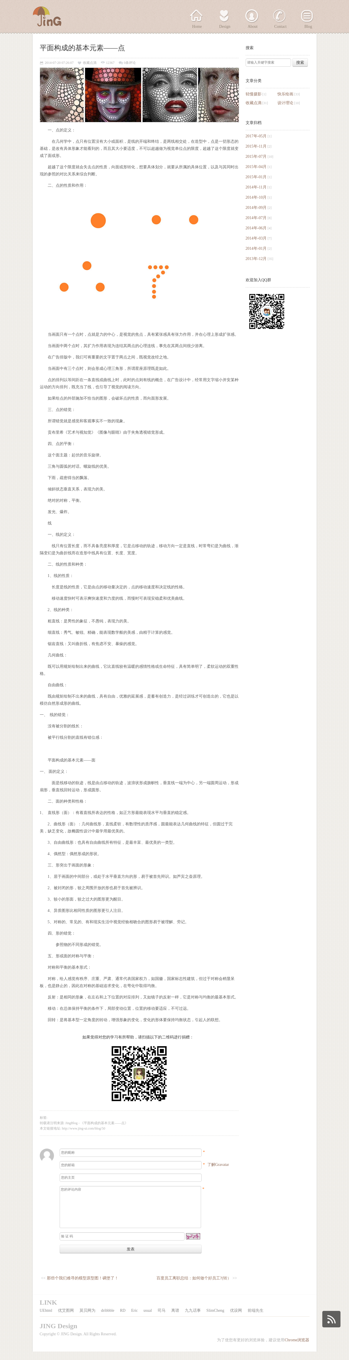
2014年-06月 (256, 228)
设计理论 (285, 103)
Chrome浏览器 (297, 1348)
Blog (308, 26)
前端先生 (256, 1319)
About (253, 26)
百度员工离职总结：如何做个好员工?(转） (193, 1287)
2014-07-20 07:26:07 (59, 63)
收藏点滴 (254, 103)
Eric (134, 1319)
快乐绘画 (285, 94)
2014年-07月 (256, 218)
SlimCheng (215, 1319)
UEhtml (46, 1319)
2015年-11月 (256, 146)
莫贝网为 (87, 1319)
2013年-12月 (256, 259)
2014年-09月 (256, 207)
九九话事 (193, 1319)
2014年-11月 (256, 187)
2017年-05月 (256, 136)
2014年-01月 (256, 248)
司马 (162, 1319)
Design (225, 26)
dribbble (107, 1319)
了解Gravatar (218, 1164)
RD (123, 1319)
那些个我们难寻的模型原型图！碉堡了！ (82, 1287)
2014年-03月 (256, 238)
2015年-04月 (256, 167)
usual (147, 1319)
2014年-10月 (256, 197)
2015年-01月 (256, 177)
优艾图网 (66, 1319)
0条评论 (130, 63)
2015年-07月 (256, 156)
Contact (280, 26)
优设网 (236, 1319)
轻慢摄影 (254, 94)
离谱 (175, 1319)
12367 (110, 63)
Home (197, 26)
